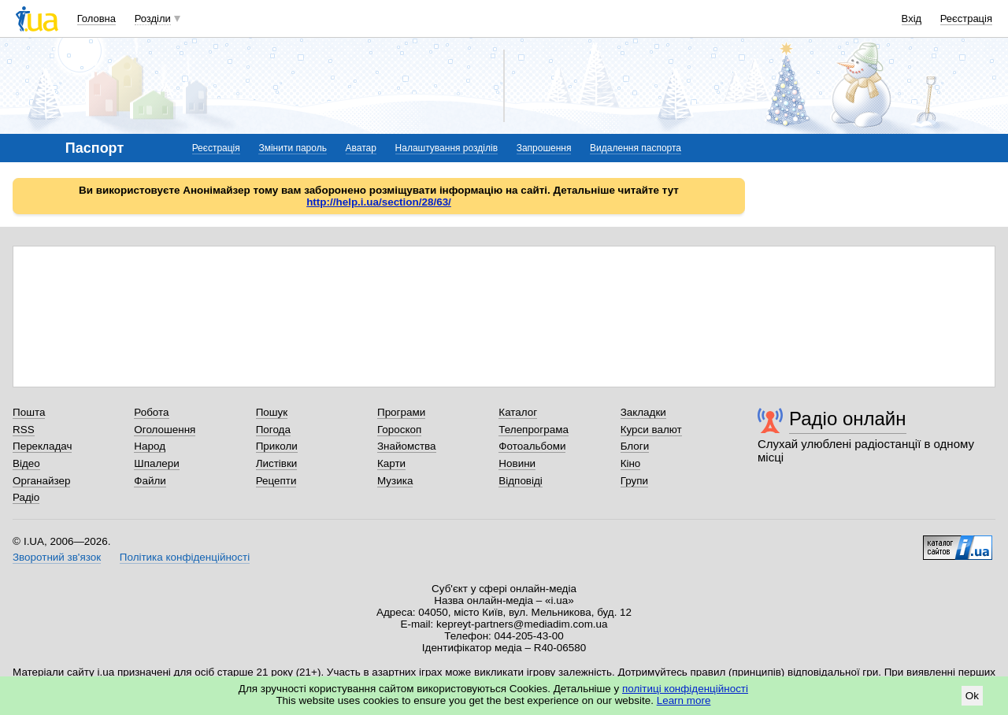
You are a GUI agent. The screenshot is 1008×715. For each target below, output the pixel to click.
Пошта (29, 412)
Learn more (684, 700)
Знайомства (406, 446)
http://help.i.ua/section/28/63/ (378, 202)
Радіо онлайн (847, 418)
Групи (634, 481)
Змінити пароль (292, 148)
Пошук (272, 412)
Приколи (277, 446)
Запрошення (544, 148)
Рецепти (276, 481)
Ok (972, 696)
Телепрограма (533, 429)
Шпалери (156, 463)
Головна (96, 18)
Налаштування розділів (446, 148)
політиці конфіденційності (685, 689)
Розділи (153, 18)
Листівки (277, 463)
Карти (391, 463)
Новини (517, 463)
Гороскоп (399, 429)
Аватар (361, 148)
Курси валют (651, 429)
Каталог (517, 412)
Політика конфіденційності (185, 557)
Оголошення (164, 429)
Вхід (912, 18)
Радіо (26, 497)
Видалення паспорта (635, 148)
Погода (273, 429)
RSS (24, 429)
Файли (150, 481)
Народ (149, 446)
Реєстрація (966, 18)
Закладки (643, 412)
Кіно (631, 463)
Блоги (635, 446)
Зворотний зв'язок (57, 557)
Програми (401, 412)
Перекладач (42, 446)
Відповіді (520, 481)
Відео (26, 463)
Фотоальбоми (531, 446)
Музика (395, 481)
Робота (151, 412)
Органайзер (41, 481)
